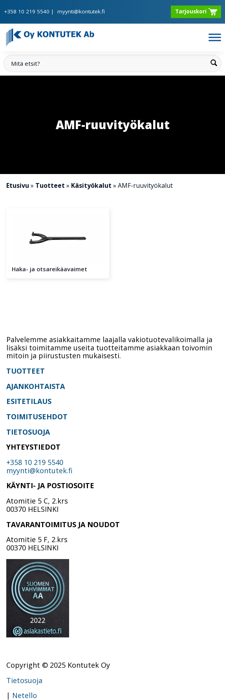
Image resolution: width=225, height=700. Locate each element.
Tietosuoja (24, 680)
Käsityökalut (91, 185)
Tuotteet (50, 185)
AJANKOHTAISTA (35, 386)
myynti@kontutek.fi (81, 11)
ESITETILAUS (28, 401)
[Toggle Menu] (215, 37)
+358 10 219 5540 (26, 11)
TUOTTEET (25, 371)
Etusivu (17, 185)
